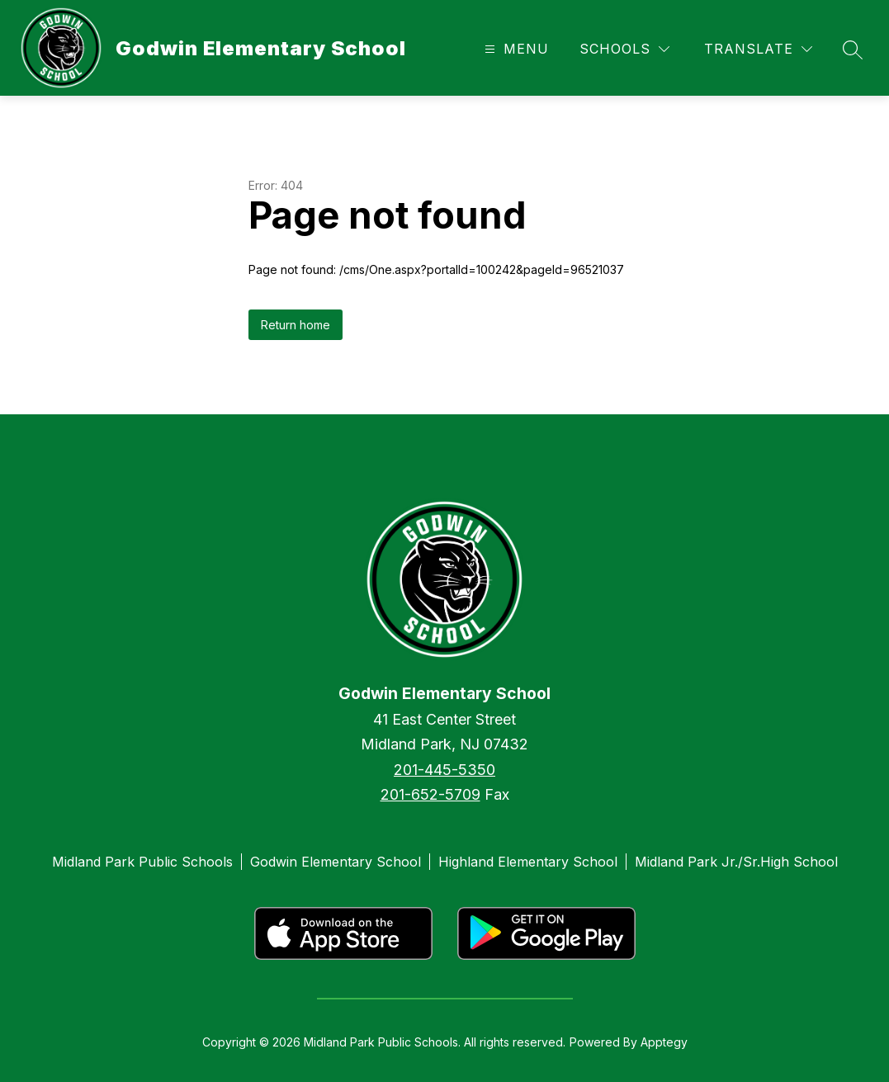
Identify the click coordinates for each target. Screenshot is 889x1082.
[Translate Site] (758, 49)
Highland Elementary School (527, 861)
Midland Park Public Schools (142, 861)
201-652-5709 (430, 794)
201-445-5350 (444, 769)
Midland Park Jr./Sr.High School (736, 861)
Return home (295, 325)
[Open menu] (514, 49)
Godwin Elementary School (335, 861)
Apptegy (664, 1042)
